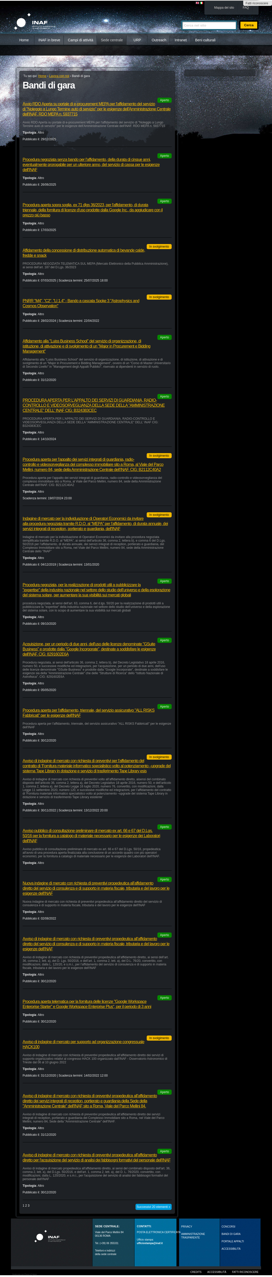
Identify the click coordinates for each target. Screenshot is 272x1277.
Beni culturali (205, 40)
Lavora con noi (59, 76)
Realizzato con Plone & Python (24, 1274)
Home (24, 40)
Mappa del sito (224, 7)
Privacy (186, 1226)
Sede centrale (112, 40)
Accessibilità (216, 1272)
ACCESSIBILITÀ (231, 1248)
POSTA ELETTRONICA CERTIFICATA (159, 1232)
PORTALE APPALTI (233, 1241)
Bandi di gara (231, 1234)
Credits (195, 1272)
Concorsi (228, 1226)
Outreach (159, 40)
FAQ (246, 7)
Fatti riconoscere (257, 3)
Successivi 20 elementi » (153, 1207)
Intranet (181, 40)
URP (137, 40)
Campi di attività (80, 40)
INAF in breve (49, 40)
